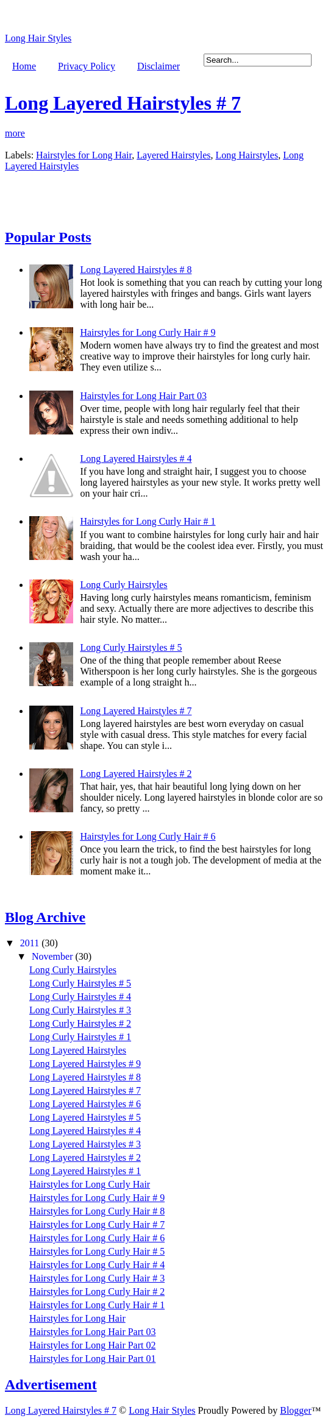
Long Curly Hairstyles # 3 (80, 1010)
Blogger (296, 1410)
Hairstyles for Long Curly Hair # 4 (97, 1265)
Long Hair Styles (38, 38)
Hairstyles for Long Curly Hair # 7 (97, 1224)
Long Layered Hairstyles (77, 1050)
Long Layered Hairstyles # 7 (123, 103)
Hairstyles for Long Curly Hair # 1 (147, 521)
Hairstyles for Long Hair (84, 155)
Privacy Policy (86, 66)
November (54, 956)
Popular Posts (48, 237)
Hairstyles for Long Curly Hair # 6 (147, 836)
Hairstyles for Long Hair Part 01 (92, 1358)
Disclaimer (158, 66)
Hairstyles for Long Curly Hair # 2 (97, 1291)
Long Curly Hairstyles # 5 (131, 647)
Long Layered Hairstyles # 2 (135, 773)
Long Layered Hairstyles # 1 (85, 1171)
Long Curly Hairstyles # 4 (80, 996)
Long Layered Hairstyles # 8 (135, 269)
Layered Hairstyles (173, 155)
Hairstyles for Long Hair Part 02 (92, 1345)
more (15, 133)
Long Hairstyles (246, 155)
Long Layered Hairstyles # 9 (85, 1063)
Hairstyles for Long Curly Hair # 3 (97, 1278)
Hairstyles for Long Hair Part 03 (143, 396)
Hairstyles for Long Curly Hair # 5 (97, 1251)
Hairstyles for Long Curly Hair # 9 (147, 332)
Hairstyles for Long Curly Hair (89, 1184)
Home (24, 66)
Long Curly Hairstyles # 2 (80, 1023)
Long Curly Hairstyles (123, 584)
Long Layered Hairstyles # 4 (135, 458)
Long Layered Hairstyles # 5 (85, 1117)
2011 (30, 943)
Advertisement (51, 1384)
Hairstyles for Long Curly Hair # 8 (97, 1211)
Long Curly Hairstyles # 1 (80, 1037)
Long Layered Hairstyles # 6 (85, 1104)
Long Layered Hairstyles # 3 (85, 1144)
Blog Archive (45, 917)
